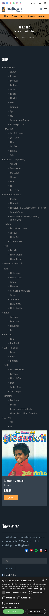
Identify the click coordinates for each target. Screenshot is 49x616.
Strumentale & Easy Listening (14, 159)
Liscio (12, 382)
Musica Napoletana (16, 308)
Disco (12, 338)
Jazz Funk (13, 146)
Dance (12, 351)
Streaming (31, 16)
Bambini (6, 312)
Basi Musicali (14, 172)
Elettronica (14, 360)
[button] (24, 607)
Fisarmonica (14, 373)
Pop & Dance (15, 250)
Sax (11, 185)
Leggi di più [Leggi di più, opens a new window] (42, 589)
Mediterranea (14, 286)
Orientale (13, 295)
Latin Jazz (13, 150)
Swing (12, 155)
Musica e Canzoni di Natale (13, 263)
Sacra (12, 115)
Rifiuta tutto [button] (35, 611)
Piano (12, 181)
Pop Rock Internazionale (18, 228)
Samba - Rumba (15, 387)
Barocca (13, 76)
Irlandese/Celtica (16, 277)
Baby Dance (14, 325)
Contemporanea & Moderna (19, 120)
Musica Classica (9, 67)
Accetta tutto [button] (13, 611)
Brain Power (14, 400)
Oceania (13, 281)
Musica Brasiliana (16, 254)
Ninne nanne (14, 321)
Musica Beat (14, 237)
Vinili (11, 422)
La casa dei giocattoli (14, 480)
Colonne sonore (15, 168)
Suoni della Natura (16, 212)
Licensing (41, 16)
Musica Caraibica (16, 258)
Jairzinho (7, 484)
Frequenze (13, 198)
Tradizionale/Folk (16, 241)
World (6, 268)
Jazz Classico (14, 137)
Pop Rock (7, 223)
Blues (12, 141)
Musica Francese (16, 273)
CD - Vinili (7, 417)
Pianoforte (13, 98)
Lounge (12, 356)
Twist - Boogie (15, 391)
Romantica (14, 80)
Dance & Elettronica (11, 347)
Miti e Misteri (14, 203)
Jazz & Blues (8, 128)
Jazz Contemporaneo (17, 133)
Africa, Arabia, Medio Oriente (20, 290)
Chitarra (13, 176)
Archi (12, 102)
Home (16, 37)
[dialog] (24, 596)
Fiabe (12, 330)
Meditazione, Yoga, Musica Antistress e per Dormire (28, 207)
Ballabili (6, 365)
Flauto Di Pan (14, 190)
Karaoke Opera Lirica (17, 124)
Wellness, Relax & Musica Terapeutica (23, 413)
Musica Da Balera (16, 378)
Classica (13, 71)
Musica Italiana (15, 303)
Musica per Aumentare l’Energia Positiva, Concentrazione (24, 218)
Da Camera (14, 84)
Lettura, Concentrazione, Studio (21, 408)
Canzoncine (14, 316)
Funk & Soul (8, 334)
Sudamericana (15, 299)
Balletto (13, 93)
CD (11, 426)
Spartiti (22, 16)
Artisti (14, 16)
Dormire (13, 404)
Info (11, 497)
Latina (6, 245)
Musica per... (8, 395)
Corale (12, 89)
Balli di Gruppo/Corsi (17, 369)
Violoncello (13, 163)
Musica (6, 16)
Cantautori (13, 232)
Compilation (14, 106)
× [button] (46, 579)
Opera (12, 111)
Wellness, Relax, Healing (12, 194)
